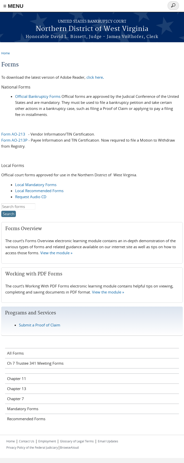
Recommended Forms (26, 418)
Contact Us (26, 441)
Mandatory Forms (22, 408)
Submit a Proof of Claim (39, 324)
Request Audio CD (30, 196)
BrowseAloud (69, 447)
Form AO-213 (13, 134)
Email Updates (108, 441)
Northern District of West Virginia (92, 29)
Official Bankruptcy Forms (37, 96)
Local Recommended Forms (39, 190)
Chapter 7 (15, 398)
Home (5, 53)
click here (95, 77)
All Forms (15, 353)
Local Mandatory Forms (35, 184)
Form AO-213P (14, 140)
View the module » (56, 252)
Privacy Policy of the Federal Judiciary (32, 447)
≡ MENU (13, 6)
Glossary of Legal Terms (77, 441)
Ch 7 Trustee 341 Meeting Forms (35, 363)
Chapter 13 (16, 388)
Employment (47, 441)
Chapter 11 (16, 378)
